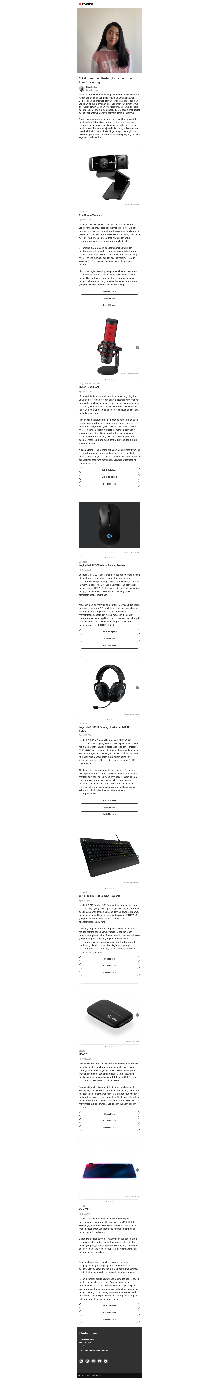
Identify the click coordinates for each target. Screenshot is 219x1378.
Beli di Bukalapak (109, 470)
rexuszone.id (135, 1196)
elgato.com (135, 1041)
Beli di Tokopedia (109, 477)
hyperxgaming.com (133, 374)
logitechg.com (134, 204)
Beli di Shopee (109, 305)
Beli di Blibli (109, 298)
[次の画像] (137, 348)
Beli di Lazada (109, 291)
